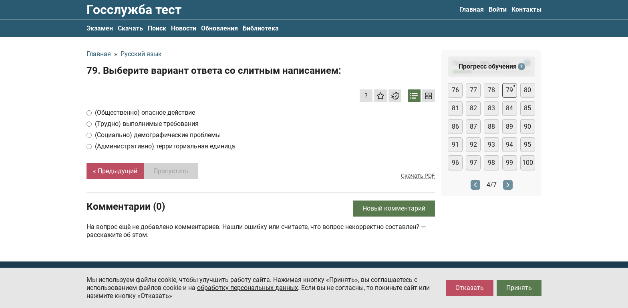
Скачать (130, 28)
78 (491, 90)
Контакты (526, 9)
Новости (183, 28)
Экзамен (100, 28)
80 (527, 90)
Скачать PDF (418, 175)
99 (509, 162)
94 (509, 144)
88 (491, 126)
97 (473, 162)
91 (455, 144)
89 (509, 126)
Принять (519, 288)
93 (491, 144)
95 (527, 144)
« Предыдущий (115, 171)
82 (473, 108)
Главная (471, 9)
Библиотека (261, 28)
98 (491, 162)
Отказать (469, 288)
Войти (498, 9)
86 (455, 126)
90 (527, 126)
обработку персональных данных (247, 288)
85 (527, 108)
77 (473, 90)
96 (455, 162)
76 (455, 90)
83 (491, 108)
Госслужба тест (134, 9)
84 (509, 108)
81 (455, 108)
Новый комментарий (393, 208)
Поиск (157, 28)
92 (473, 144)
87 (473, 126)
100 (527, 162)
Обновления (219, 28)
